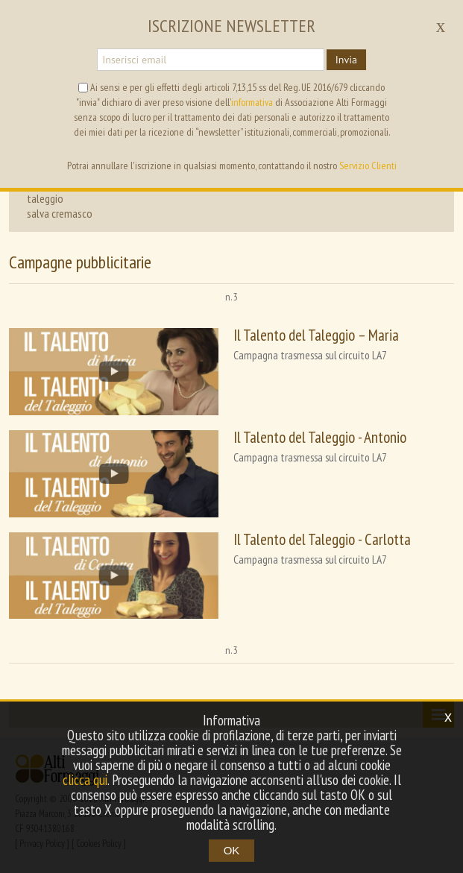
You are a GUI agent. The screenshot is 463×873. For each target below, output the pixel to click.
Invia (346, 59)
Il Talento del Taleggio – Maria (316, 335)
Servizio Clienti (368, 165)
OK (232, 850)
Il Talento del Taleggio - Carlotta (322, 539)
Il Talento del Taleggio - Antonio (319, 437)
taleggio (45, 198)
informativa (252, 102)
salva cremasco (59, 213)
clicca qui (85, 780)
